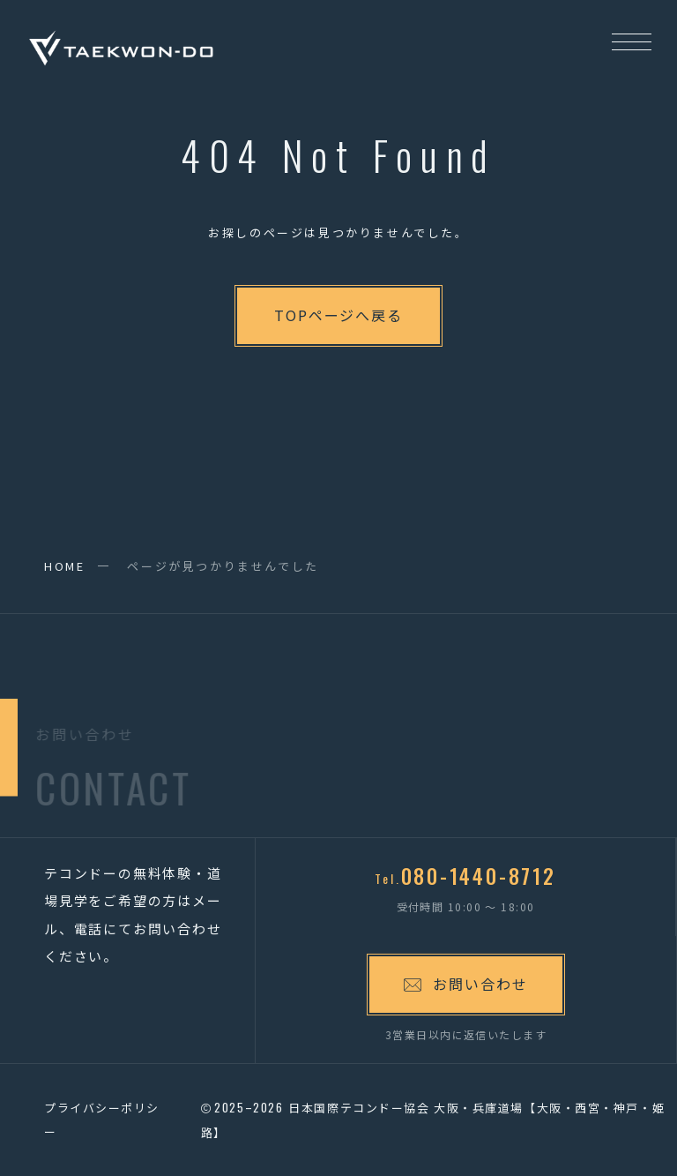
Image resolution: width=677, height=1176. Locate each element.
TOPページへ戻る (338, 315)
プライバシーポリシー (102, 1119)
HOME (64, 566)
